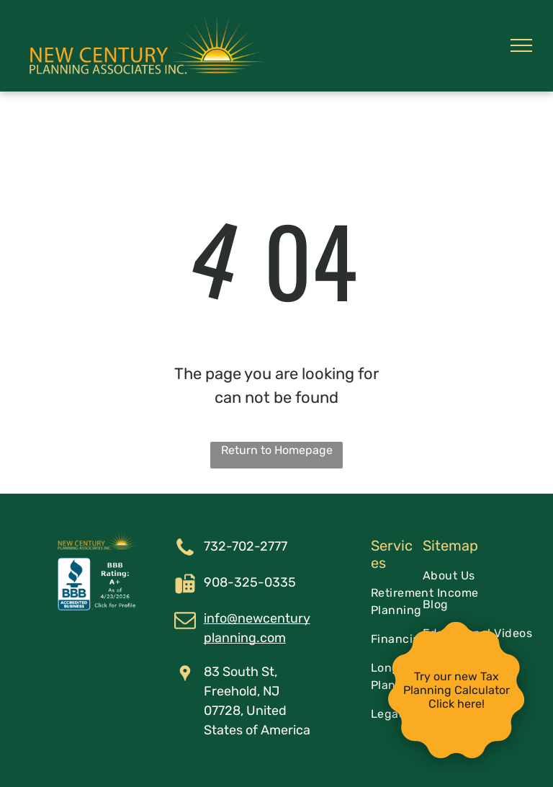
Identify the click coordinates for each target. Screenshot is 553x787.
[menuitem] (481, 575)
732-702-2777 (245, 546)
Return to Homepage (277, 450)
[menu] (521, 45)
